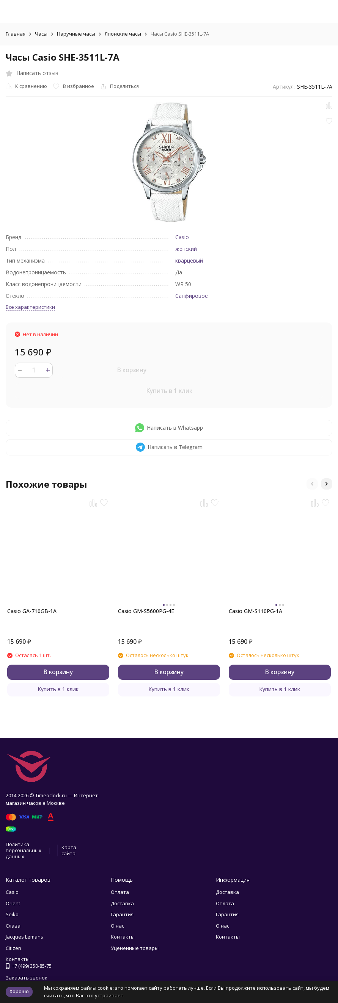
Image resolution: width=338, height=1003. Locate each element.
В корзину (131, 370)
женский (186, 248)
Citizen (13, 948)
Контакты (123, 936)
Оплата (120, 892)
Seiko (12, 914)
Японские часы (123, 33)
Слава (13, 925)
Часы (41, 33)
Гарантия (122, 914)
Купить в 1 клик (169, 390)
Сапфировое (191, 295)
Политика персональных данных (23, 850)
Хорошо (19, 991)
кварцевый (189, 260)
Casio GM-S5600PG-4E (146, 611)
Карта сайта (68, 850)
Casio (182, 237)
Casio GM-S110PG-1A (255, 611)
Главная (15, 33)
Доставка (122, 903)
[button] (312, 484)
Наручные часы (76, 33)
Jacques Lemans (24, 936)
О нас (117, 925)
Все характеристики (30, 307)
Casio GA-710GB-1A (32, 611)
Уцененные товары (135, 948)
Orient (13, 903)
